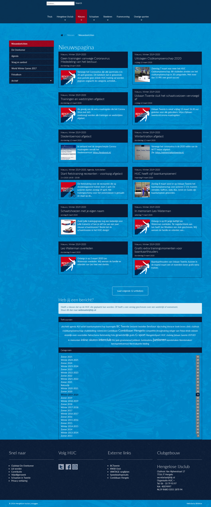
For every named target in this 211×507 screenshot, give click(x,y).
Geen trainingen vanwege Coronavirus (93, 70)
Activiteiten (100, 169)
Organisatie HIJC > (166, 480)
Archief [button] (31, 80)
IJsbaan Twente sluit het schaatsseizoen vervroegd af (167, 107)
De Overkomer (18, 49)
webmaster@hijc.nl (87, 309)
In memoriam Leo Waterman (167, 220)
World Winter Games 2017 (24, 68)
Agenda (14, 55)
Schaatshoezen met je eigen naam (93, 220)
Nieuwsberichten (19, 43)
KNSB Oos (115, 468)
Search (79, 3)
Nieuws (64, 54)
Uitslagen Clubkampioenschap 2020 (167, 68)
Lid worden (16, 468)
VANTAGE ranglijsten (119, 471)
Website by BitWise (194, 503)
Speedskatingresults (119, 474)
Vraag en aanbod (19, 62)
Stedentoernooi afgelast (93, 146)
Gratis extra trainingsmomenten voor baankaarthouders (167, 259)
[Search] (61, 3)
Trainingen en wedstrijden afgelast (93, 108)
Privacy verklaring (19, 480)
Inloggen (34, 503)
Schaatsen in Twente (20, 477)
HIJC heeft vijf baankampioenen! (167, 183)
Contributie (16, 471)
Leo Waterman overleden (93, 257)
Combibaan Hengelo (119, 477)
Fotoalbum (16, 74)
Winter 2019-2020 (77, 54)
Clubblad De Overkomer (22, 465)
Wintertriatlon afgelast (167, 146)
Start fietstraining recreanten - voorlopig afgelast (93, 183)
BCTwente (115, 465)
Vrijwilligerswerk (18, 474)
